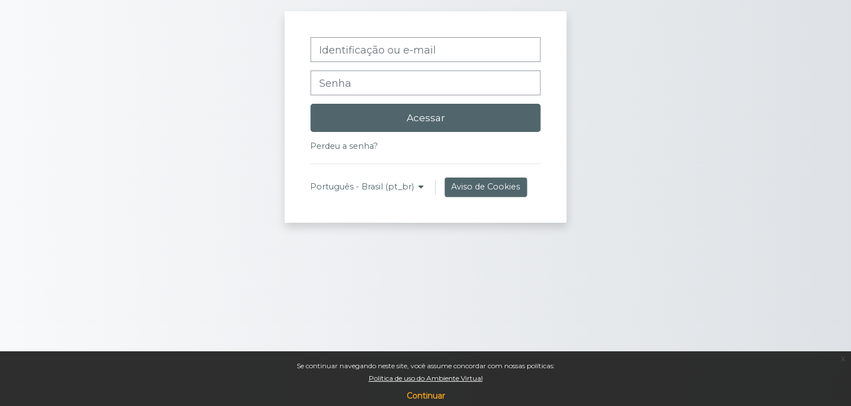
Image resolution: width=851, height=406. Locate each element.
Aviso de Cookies (485, 187)
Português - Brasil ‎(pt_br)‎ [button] (363, 187)
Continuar (426, 396)
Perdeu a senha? (344, 146)
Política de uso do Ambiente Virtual (426, 378)
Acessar (426, 117)
